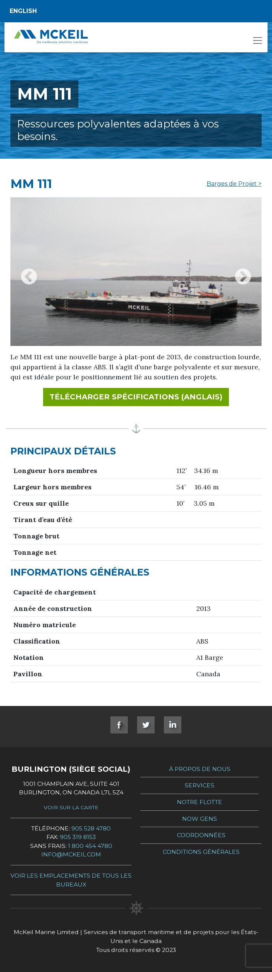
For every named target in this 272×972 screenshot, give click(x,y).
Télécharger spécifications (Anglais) (139, 396)
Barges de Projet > (234, 183)
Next (243, 271)
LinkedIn (172, 724)
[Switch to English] (136, 11)
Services (199, 785)
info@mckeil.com (71, 854)
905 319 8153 (78, 836)
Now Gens (199, 818)
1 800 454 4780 (90, 845)
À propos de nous (199, 768)
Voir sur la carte (71, 807)
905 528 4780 (91, 828)
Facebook (119, 724)
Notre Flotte (199, 802)
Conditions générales (201, 851)
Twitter (146, 724)
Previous (29, 271)
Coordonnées (201, 835)
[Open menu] (257, 42)
